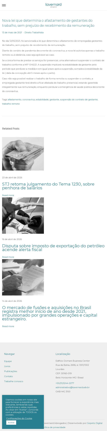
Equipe (8, 361)
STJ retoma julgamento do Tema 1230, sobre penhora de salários (48, 185)
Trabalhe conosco (13, 381)
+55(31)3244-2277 (65, 383)
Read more (8, 195)
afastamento (14, 99)
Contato (8, 376)
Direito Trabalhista (34, 32)
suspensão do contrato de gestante (79, 99)
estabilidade (42, 99)
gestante (54, 99)
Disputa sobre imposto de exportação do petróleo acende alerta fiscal (53, 247)
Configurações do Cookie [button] (19, 418)
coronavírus (28, 99)
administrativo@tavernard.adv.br (73, 387)
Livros (7, 366)
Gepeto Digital (94, 423)
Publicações (10, 371)
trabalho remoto (11, 103)
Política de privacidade (53, 427)
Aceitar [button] (11, 422)
